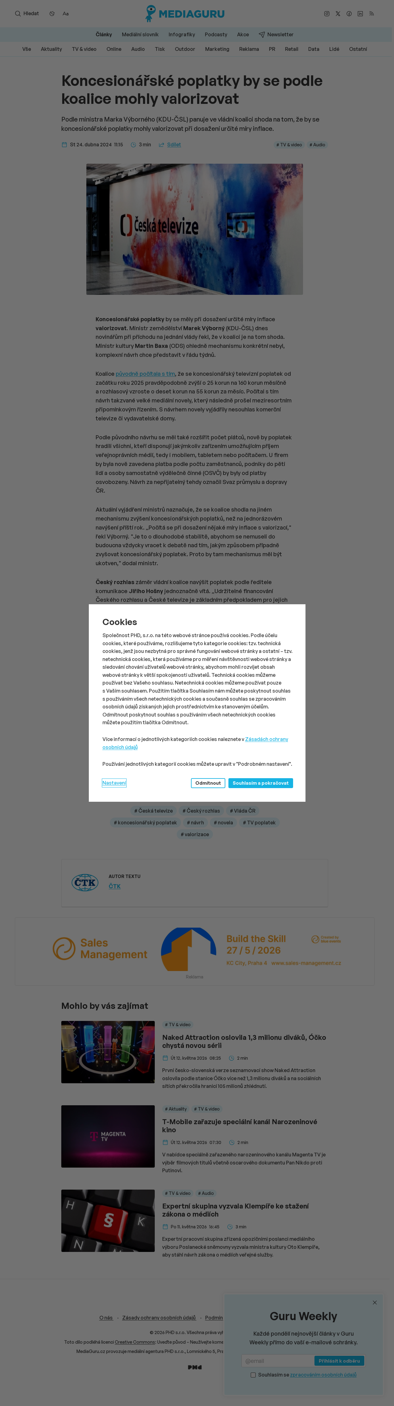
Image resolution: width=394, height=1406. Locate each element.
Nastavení (114, 783)
